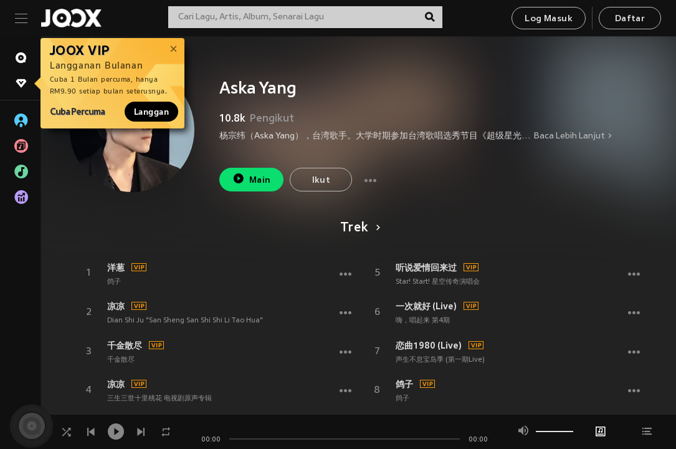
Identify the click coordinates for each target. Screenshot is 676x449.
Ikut (321, 180)
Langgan (151, 112)
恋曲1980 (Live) (429, 345)
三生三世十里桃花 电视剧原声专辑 (159, 398)
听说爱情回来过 (426, 268)
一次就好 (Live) (426, 306)
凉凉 (116, 306)
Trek (358, 228)
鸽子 (114, 282)
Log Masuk (549, 19)
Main (251, 179)
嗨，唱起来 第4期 (423, 320)
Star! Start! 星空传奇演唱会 (438, 282)
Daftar (630, 19)
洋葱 (116, 268)
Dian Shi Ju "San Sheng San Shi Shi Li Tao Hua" (185, 320)
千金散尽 (124, 345)
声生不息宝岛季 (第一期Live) (440, 360)
